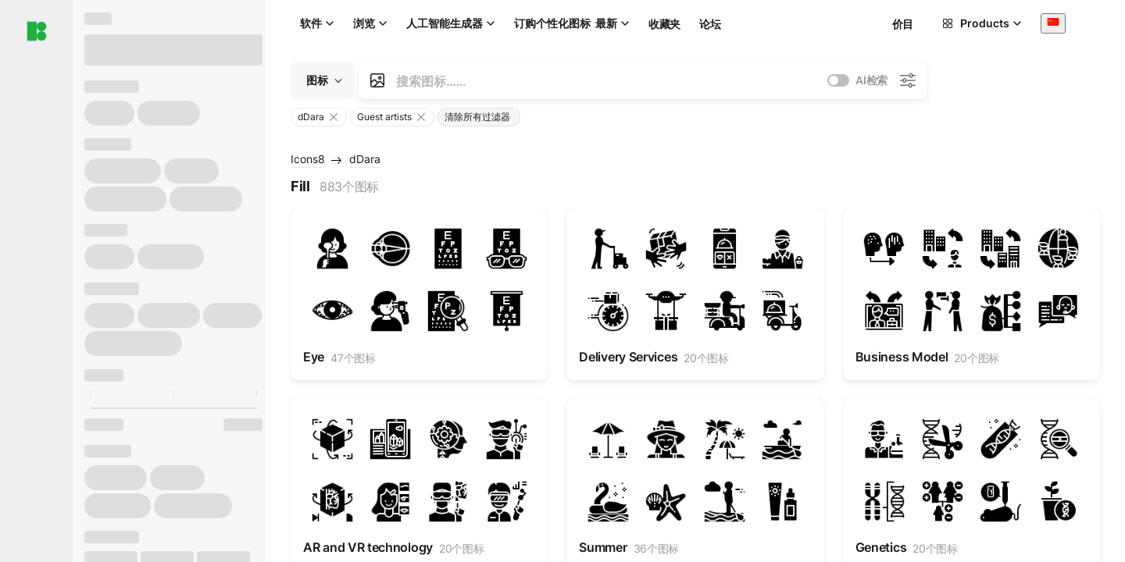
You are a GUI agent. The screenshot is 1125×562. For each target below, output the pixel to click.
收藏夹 (664, 23)
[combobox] (1053, 23)
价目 (902, 23)
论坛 (709, 23)
